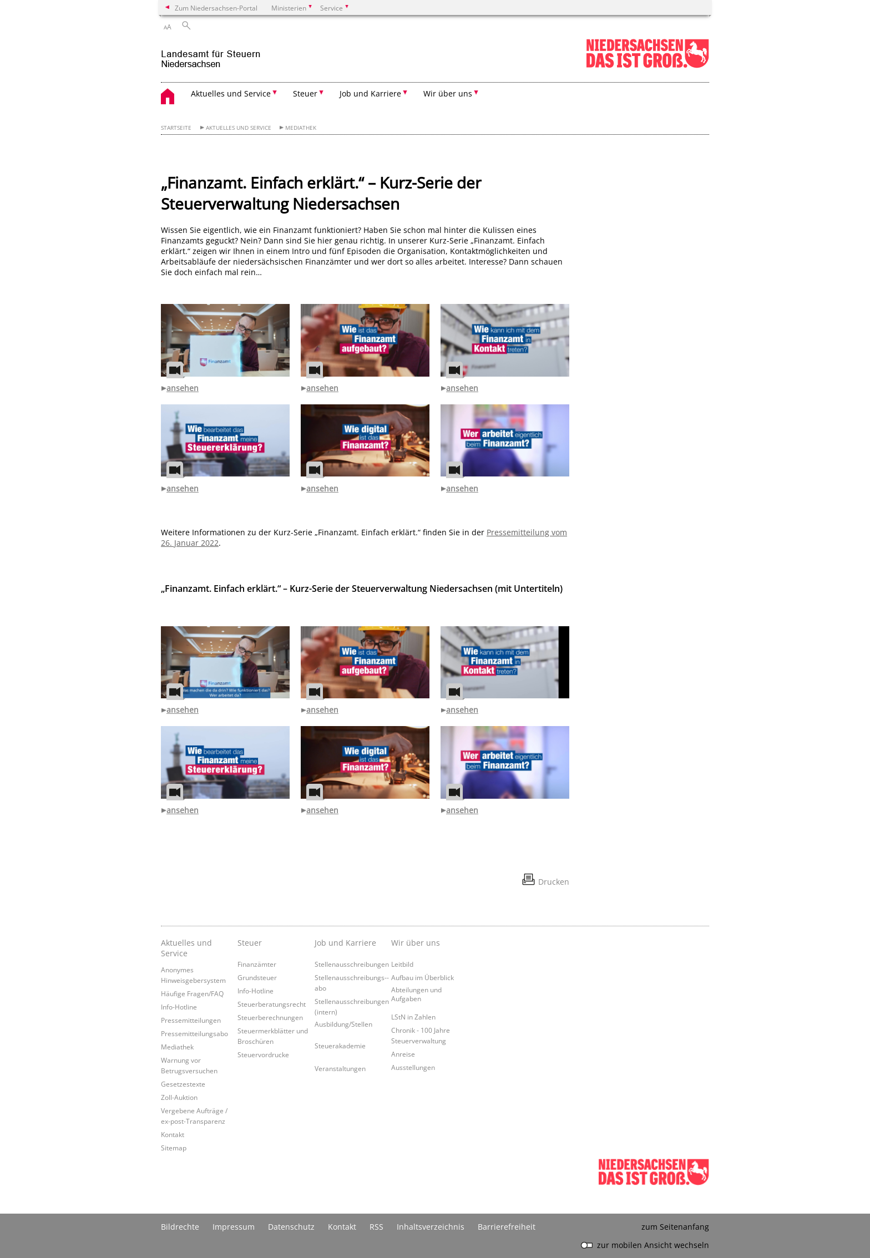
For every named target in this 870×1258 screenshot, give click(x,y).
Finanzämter (256, 964)
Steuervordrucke (263, 1054)
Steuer (249, 942)
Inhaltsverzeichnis (430, 1226)
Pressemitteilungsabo (194, 1033)
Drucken (553, 881)
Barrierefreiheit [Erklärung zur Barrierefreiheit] (506, 1226)
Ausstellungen (413, 1067)
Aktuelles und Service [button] (231, 93)
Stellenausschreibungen (352, 964)
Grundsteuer (257, 977)
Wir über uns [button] (447, 93)
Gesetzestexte (183, 1083)
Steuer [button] (305, 93)
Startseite (176, 127)
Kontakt (172, 1134)
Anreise (403, 1053)
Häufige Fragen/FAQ (192, 993)
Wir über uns (415, 942)
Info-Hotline (179, 1006)
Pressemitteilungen (191, 1020)
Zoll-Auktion (179, 1097)
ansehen (182, 388)
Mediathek (300, 127)
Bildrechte (180, 1226)
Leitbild (402, 964)
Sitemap (173, 1147)
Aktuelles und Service (238, 127)
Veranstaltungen (340, 1068)
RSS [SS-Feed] (376, 1226)
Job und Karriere (345, 942)
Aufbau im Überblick (422, 977)
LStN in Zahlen (413, 1016)
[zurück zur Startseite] (211, 54)
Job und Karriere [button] (370, 93)
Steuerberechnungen (270, 1017)
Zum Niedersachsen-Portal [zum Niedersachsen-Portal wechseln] (216, 7)
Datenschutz (291, 1226)
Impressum (234, 1226)
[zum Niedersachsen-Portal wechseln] (647, 65)
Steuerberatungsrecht (271, 1004)
